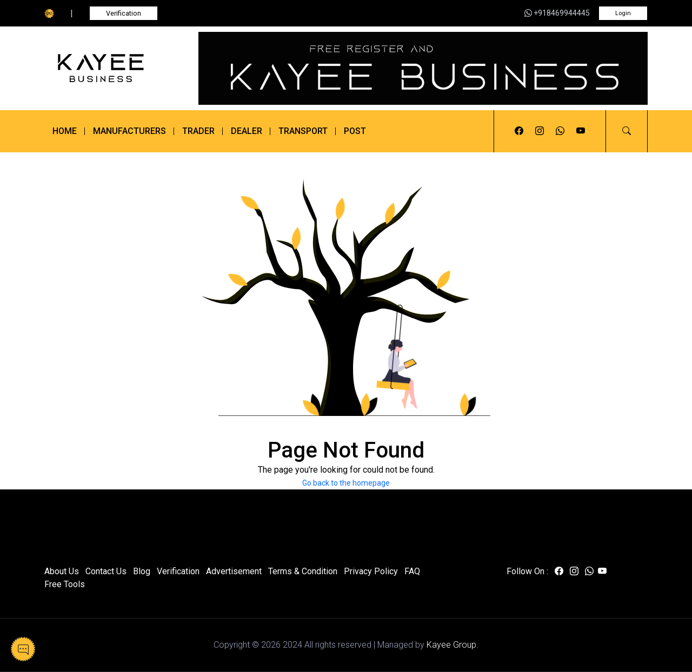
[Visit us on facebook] (519, 131)
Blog (141, 571)
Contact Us (106, 571)
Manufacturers (129, 131)
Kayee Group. (452, 645)
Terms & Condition (302, 571)
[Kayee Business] (114, 68)
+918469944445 (557, 13)
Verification (123, 13)
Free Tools (64, 584)
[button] (626, 131)
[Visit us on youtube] (580, 131)
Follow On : (527, 571)
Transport (303, 131)
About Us (61, 571)
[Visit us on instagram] (539, 131)
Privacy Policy (371, 571)
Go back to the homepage (346, 483)
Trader (198, 131)
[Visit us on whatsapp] (560, 131)
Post (355, 131)
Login (623, 13)
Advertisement (234, 571)
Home (64, 131)
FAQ (412, 571)
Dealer (246, 131)
